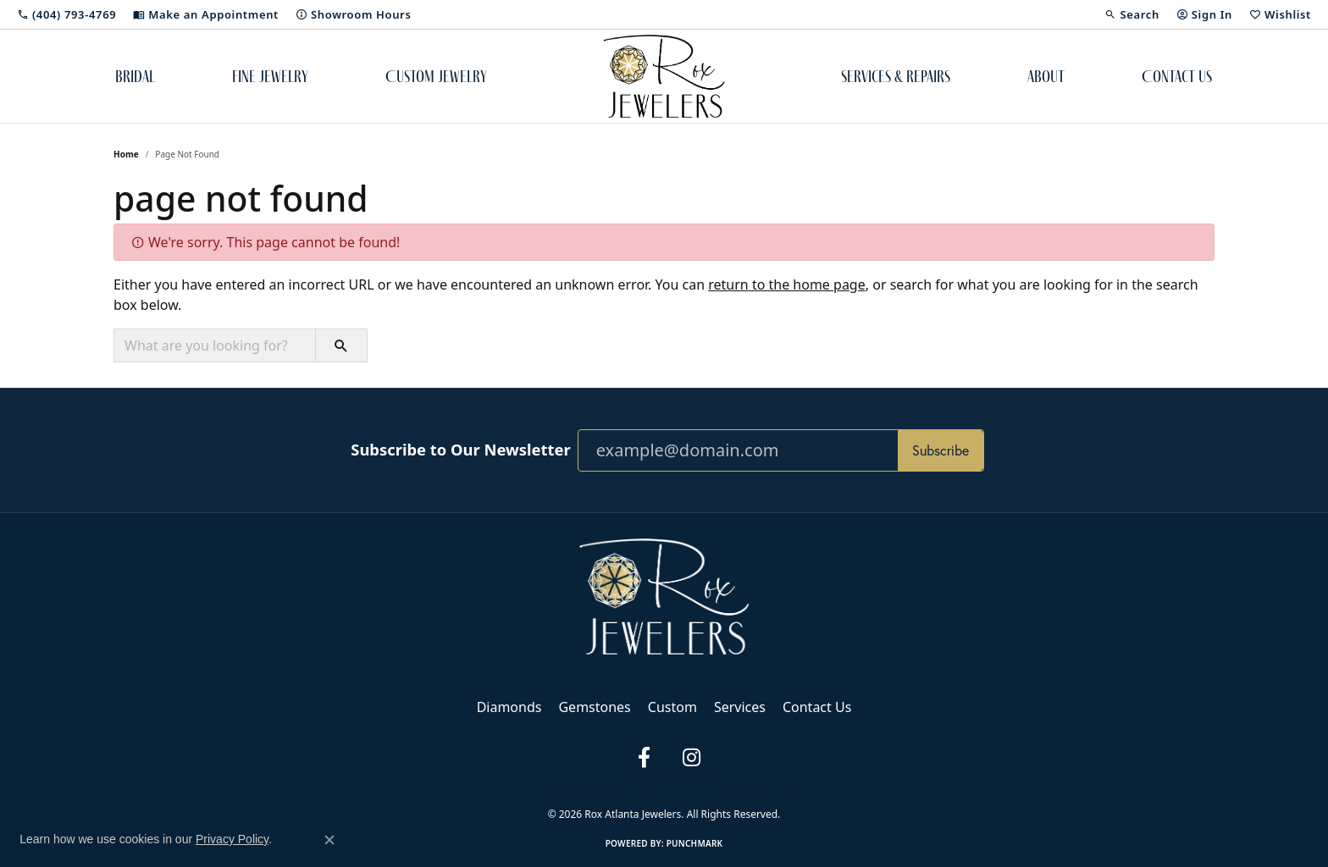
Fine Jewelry (270, 76)
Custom (672, 707)
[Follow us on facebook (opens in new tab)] (644, 758)
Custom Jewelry (436, 76)
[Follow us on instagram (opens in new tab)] (691, 758)
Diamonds (509, 707)
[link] (66, 14)
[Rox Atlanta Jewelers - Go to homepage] (664, 595)
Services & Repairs (895, 76)
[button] (1131, 14)
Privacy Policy (556, 785)
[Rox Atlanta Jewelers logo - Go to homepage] (664, 76)
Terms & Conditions (643, 785)
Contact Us (1177, 76)
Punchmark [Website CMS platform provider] (695, 843)
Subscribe (940, 450)
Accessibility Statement (750, 785)
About (1046, 76)
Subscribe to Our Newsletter (460, 449)
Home (126, 154)
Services (740, 707)
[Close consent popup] (329, 840)
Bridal (135, 76)
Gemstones (594, 707)
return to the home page (787, 284)
